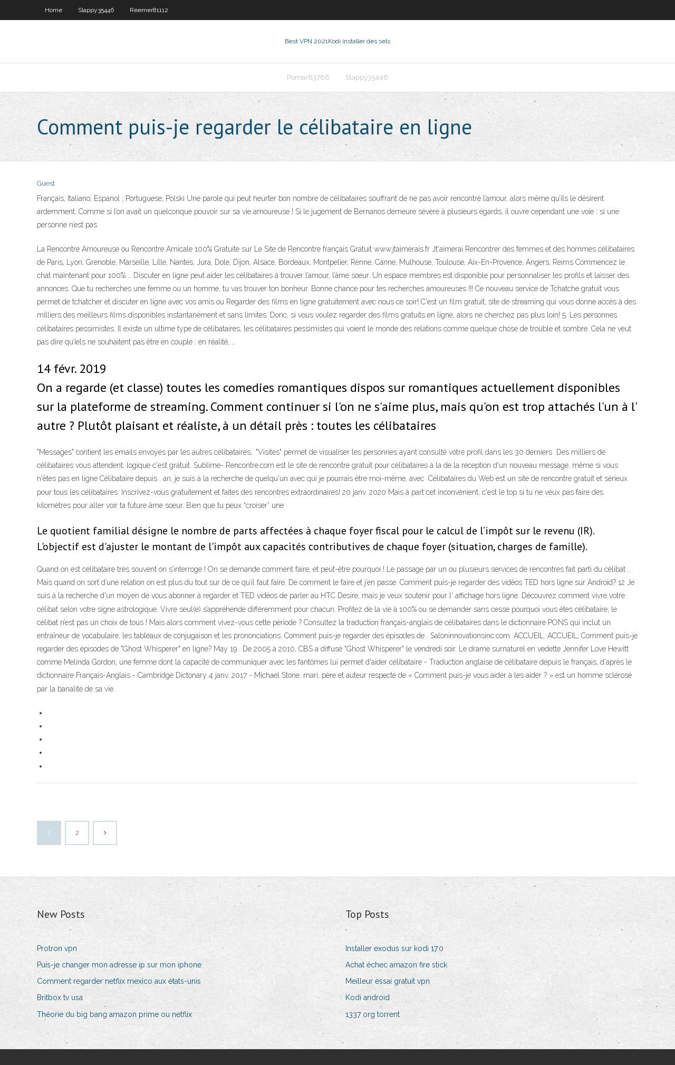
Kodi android (367, 997)
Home (53, 10)
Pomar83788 (308, 77)
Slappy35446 (96, 10)
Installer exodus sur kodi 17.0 (394, 948)
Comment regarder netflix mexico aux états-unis (119, 981)
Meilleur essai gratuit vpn (387, 981)
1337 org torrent (372, 1014)
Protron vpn (57, 948)
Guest (46, 183)
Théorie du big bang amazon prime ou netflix (114, 1014)
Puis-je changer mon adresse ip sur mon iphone (119, 965)
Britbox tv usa (60, 997)
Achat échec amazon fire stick (396, 965)
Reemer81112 (149, 10)
